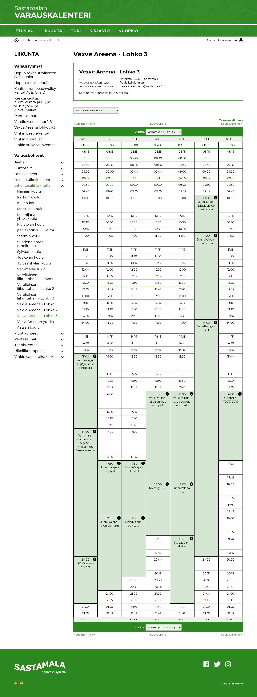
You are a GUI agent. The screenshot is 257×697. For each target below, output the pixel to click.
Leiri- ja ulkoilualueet (32, 180)
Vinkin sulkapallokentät (34, 145)
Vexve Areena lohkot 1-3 (34, 127)
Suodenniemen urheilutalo (30, 244)
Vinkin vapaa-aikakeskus (35, 357)
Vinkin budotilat (28, 139)
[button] (62, 163)
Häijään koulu (29, 191)
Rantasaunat (25, 116)
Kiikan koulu (28, 203)
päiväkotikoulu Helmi (35, 230)
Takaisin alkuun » (231, 120)
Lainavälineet (25, 174)
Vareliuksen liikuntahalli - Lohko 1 (35, 277)
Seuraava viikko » (231, 123)
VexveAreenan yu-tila (35, 322)
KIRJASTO (99, 31)
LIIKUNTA (52, 31)
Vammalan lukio (31, 269)
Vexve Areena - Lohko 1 (37, 304)
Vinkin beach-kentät (32, 133)
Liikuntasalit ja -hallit (32, 185)
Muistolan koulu (31, 224)
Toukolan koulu (30, 257)
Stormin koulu (29, 236)
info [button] (216, 198)
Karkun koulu (28, 197)
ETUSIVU (24, 31)
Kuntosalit (23, 168)
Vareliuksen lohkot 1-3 (33, 122)
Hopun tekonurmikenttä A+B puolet (35, 75)
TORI (76, 31)
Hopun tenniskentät (31, 83)
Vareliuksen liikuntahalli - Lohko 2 (35, 287)
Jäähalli (20, 162)
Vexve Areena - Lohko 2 (37, 310)
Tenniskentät (25, 345)
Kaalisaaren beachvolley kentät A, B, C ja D (35, 91)
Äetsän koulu (28, 327)
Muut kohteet (26, 333)
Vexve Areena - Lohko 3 (37, 316)
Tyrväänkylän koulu (34, 263)
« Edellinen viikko (84, 123)
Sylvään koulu (29, 252)
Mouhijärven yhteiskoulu (28, 217)
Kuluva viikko (158, 123)
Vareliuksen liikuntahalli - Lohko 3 (35, 296)
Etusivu (42, 39)
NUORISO (128, 31)
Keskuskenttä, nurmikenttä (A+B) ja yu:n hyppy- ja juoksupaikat (32, 104)
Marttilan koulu (30, 209)
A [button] (236, 39)
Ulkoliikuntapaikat (30, 351)
